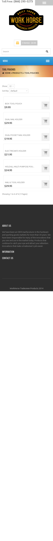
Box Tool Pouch (13, 145)
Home (8, 73)
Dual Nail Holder (13, 203)
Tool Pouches (31, 73)
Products (17, 73)
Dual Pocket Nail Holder (17, 260)
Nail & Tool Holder (15, 432)
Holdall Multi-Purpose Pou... (19, 375)
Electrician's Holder (15, 317)
